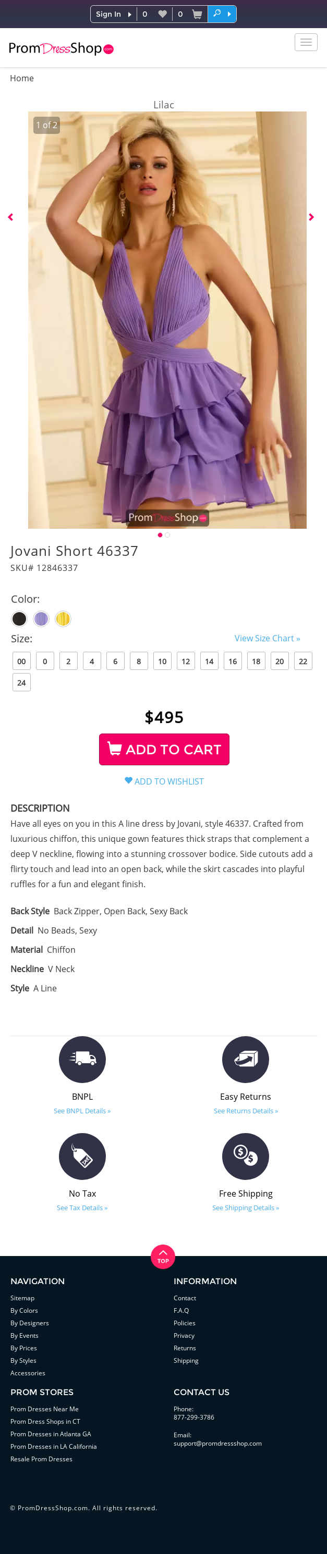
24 (21, 683)
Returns (185, 1348)
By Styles (23, 1360)
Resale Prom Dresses (41, 1458)
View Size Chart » (267, 638)
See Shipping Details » (245, 1207)
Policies (185, 1323)
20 (279, 661)
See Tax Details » (82, 1207)
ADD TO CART (164, 749)
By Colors (24, 1310)
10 (162, 661)
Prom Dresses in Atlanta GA (50, 1433)
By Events (24, 1335)
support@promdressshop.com (218, 1443)
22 (303, 661)
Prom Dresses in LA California (53, 1446)
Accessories (27, 1373)
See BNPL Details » (82, 1110)
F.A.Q (181, 1310)
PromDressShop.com (53, 1507)
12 (185, 661)
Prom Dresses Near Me (44, 1408)
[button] (222, 13)
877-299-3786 (194, 1417)
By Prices (23, 1348)
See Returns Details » (246, 1110)
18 (256, 661)
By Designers (29, 1323)
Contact (185, 1298)
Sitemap (22, 1298)
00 (21, 661)
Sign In (108, 14)
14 (209, 661)
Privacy (184, 1335)
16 (232, 661)
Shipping (186, 1360)
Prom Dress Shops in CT (45, 1421)
